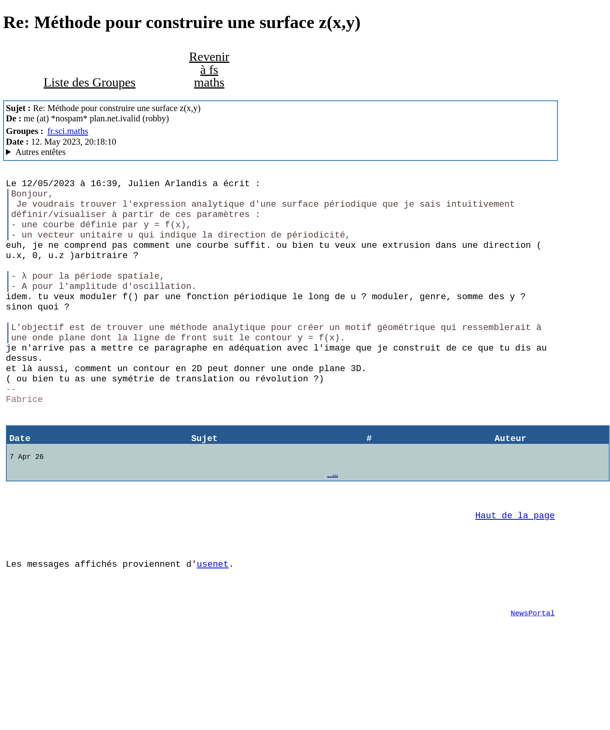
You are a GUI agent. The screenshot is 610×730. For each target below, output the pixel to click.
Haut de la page (515, 572)
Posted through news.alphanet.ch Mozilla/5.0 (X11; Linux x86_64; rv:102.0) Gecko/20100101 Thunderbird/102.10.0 (280, 152)
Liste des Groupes (89, 82)
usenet (213, 627)
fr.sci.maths (67, 131)
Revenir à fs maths (209, 69)
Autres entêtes (40, 152)
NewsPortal (532, 682)
